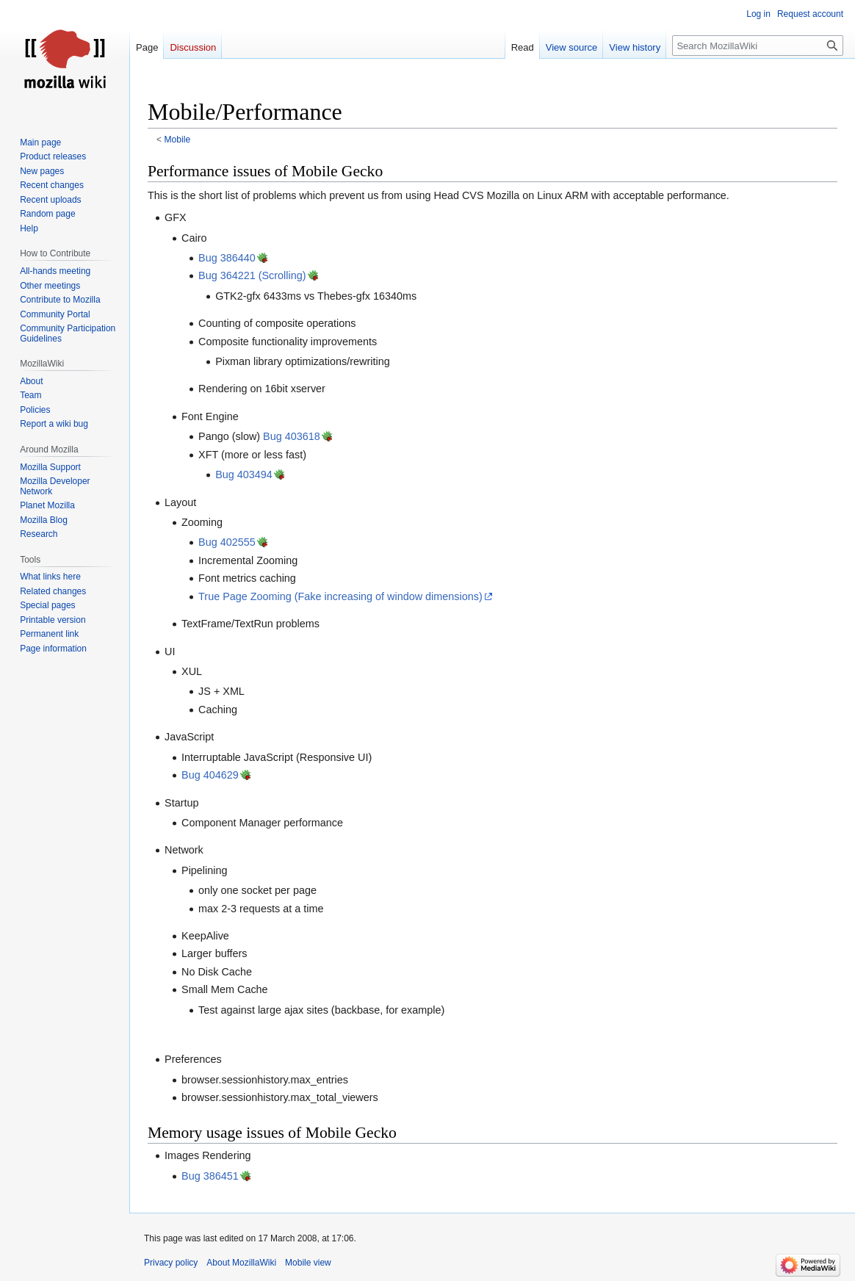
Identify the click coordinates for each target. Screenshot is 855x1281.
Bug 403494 (244, 474)
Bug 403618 (291, 436)
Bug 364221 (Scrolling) (252, 275)
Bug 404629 (210, 775)
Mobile (178, 139)
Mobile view (308, 1262)
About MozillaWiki (241, 1262)
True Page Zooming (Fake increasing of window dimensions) (340, 596)
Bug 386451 (210, 1176)
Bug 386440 (227, 258)
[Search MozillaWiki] (757, 45)
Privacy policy (171, 1262)
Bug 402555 (227, 542)
